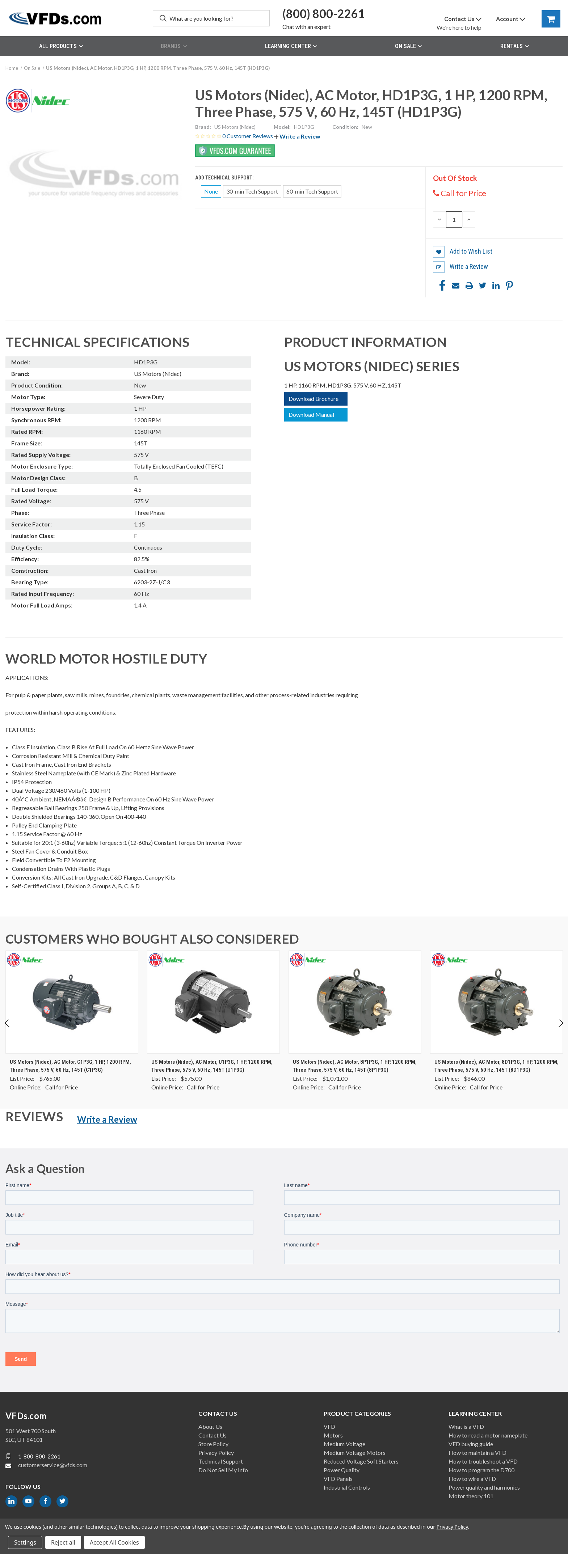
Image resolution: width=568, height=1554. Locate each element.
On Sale (408, 46)
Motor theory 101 (471, 1495)
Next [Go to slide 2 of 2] (560, 1030)
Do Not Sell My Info (223, 1469)
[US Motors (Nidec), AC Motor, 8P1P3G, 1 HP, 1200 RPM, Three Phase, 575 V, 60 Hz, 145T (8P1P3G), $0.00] (355, 1002)
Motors (333, 1435)
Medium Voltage (344, 1443)
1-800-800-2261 (39, 1456)
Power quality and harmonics (484, 1487)
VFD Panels (338, 1478)
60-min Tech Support (312, 191)
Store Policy (213, 1443)
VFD (329, 1426)
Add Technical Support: (224, 178)
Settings (25, 1542)
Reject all (63, 1542)
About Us (210, 1426)
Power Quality (341, 1469)
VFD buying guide (471, 1443)
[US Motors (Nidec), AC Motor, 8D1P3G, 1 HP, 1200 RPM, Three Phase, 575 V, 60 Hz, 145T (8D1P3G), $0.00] (496, 1002)
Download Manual (311, 414)
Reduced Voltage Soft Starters (361, 1461)
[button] (297, 136)
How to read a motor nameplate (488, 1435)
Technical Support (220, 1461)
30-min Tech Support (252, 191)
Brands (174, 46)
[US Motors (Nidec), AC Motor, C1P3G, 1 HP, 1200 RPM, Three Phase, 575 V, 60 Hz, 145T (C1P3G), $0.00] (72, 1002)
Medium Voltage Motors (355, 1452)
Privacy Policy (216, 1452)
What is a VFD (466, 1426)
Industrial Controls (347, 1487)
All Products (61, 46)
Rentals (514, 46)
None (211, 191)
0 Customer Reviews (248, 135)
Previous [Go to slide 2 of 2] (7, 1030)
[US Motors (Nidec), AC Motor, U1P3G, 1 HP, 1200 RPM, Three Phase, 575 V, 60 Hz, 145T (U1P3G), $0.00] (213, 1002)
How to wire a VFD (472, 1478)
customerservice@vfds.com (52, 1464)
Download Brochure (313, 398)
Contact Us (212, 1435)
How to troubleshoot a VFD (483, 1461)
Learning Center (291, 46)
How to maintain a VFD (477, 1452)
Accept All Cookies (114, 1542)
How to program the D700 (481, 1469)
